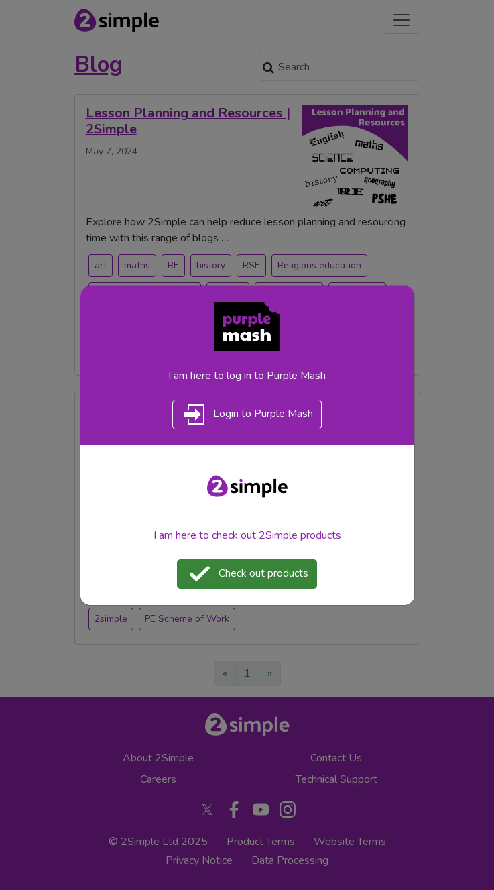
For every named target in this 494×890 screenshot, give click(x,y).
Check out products (247, 574)
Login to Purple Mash (247, 414)
